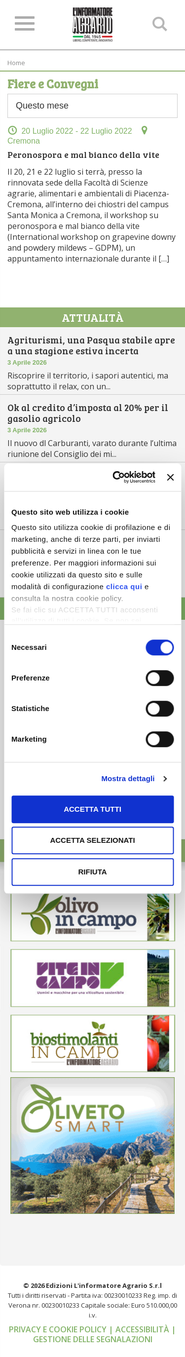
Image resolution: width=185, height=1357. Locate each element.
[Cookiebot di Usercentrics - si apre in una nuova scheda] (116, 477)
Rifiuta (92, 871)
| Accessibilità (140, 1329)
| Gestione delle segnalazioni (105, 1334)
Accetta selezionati (92, 840)
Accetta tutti (92, 809)
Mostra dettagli (127, 778)
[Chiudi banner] (170, 477)
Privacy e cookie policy (59, 1329)
